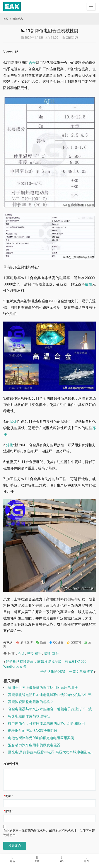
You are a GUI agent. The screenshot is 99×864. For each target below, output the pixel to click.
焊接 (9, 445)
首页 (6, 18)
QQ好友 (56, 642)
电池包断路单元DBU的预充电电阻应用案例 (41, 738)
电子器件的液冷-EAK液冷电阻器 (32, 731)
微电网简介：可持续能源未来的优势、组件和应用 (46, 723)
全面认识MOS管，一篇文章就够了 (66, 672)
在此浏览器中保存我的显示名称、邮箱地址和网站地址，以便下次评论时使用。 (49, 833)
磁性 (88, 284)
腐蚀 (13, 422)
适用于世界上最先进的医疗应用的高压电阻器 (43, 688)
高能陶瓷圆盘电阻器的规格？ (30, 702)
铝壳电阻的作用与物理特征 (29, 716)
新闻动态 (72, 37)
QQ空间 (74, 642)
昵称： (9, 796)
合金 (32, 63)
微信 (41, 642)
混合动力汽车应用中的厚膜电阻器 (34, 745)
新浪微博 (24, 642)
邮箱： (9, 811)
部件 (55, 653)
